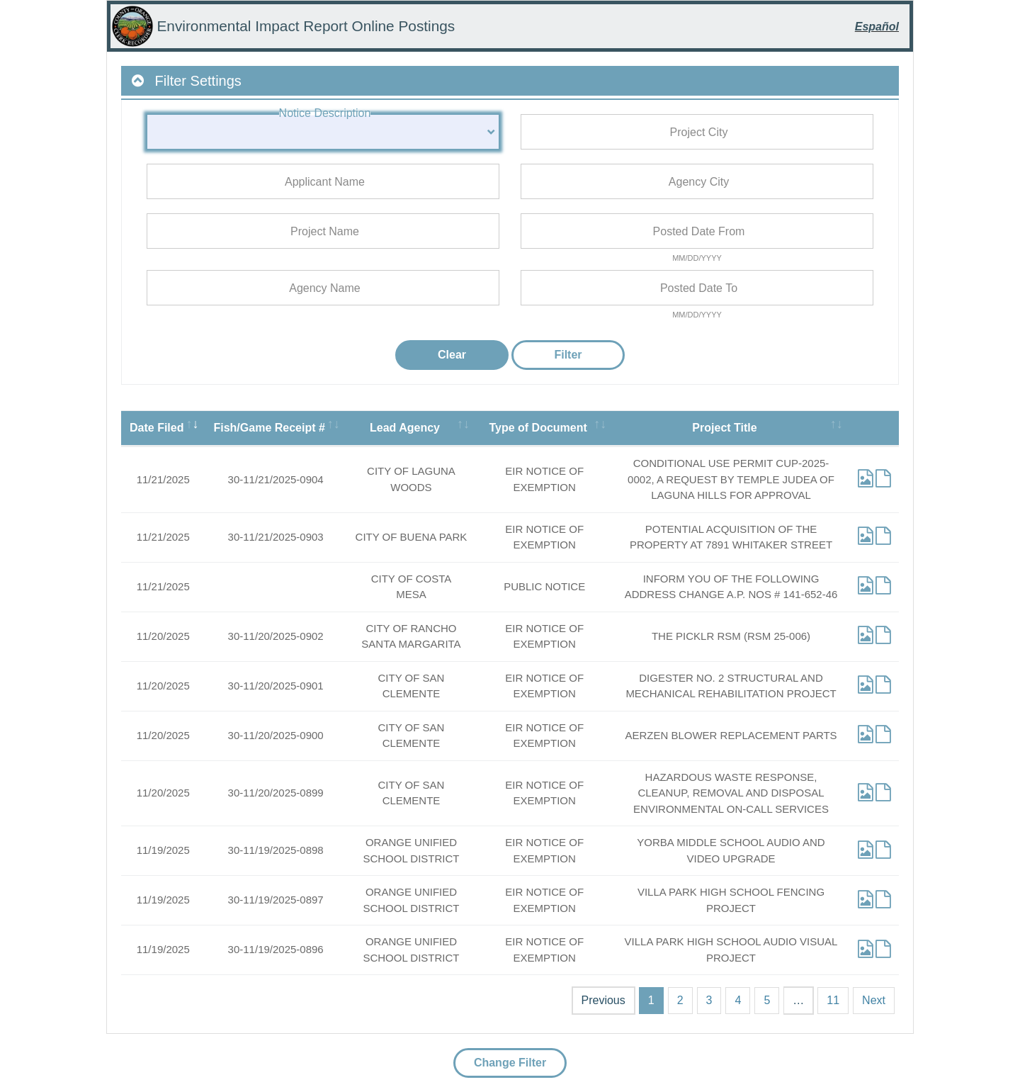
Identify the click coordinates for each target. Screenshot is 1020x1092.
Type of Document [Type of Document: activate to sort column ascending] (537, 428)
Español (877, 27)
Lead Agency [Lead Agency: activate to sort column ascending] (405, 428)
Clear (452, 355)
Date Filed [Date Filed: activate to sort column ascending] (156, 428)
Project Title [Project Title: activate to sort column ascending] (724, 428)
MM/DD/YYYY (697, 258)
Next (873, 1000)
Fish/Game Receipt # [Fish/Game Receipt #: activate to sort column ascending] (268, 428)
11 (833, 1000)
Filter (568, 355)
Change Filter (510, 1063)
